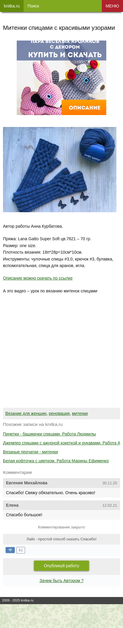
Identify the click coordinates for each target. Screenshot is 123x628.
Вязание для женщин (26, 413)
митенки (80, 413)
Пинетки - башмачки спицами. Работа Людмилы (49, 434)
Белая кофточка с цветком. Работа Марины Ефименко (56, 460)
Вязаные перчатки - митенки (30, 451)
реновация (59, 413)
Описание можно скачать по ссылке (38, 278)
